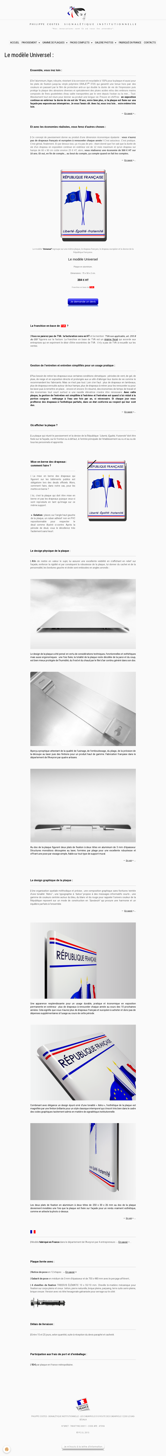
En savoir (128, 113)
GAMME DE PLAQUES (53, 42)
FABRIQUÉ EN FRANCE (130, 42)
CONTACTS (150, 42)
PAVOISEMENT (29, 42)
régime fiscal (111, 339)
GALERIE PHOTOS (104, 42)
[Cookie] (7, 1449)
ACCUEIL (14, 42)
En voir (129, 860)
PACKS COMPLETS (80, 42)
